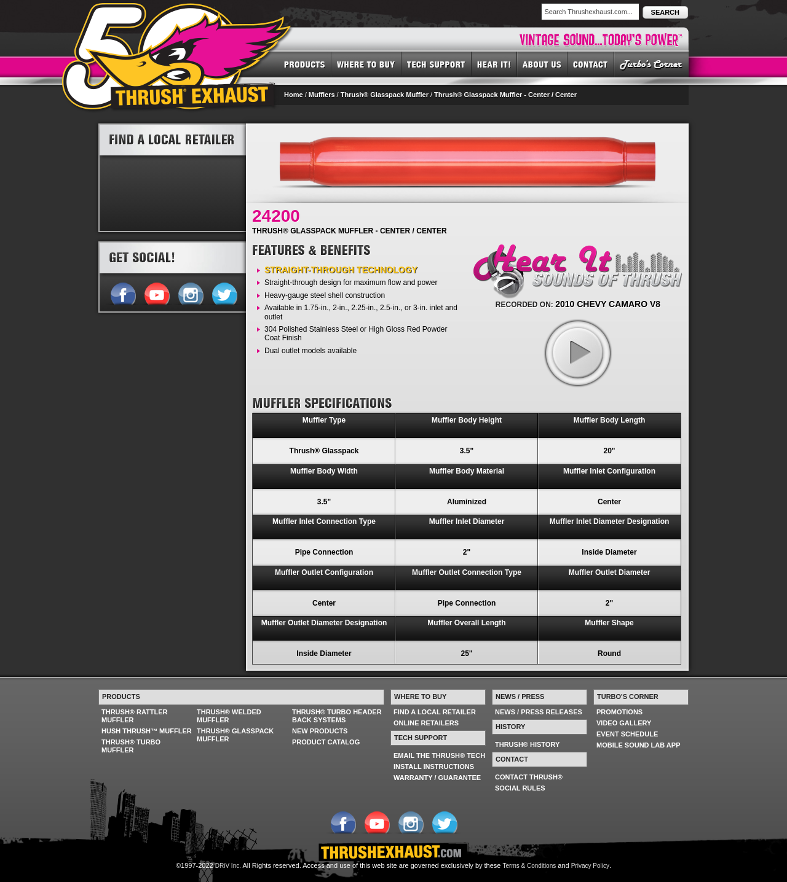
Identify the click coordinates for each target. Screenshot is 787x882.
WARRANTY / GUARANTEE (437, 777)
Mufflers (322, 94)
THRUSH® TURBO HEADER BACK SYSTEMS (337, 716)
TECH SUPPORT (436, 63)
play (577, 352)
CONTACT (591, 63)
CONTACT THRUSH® (529, 777)
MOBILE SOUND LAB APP (638, 745)
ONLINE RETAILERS (426, 723)
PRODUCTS (304, 63)
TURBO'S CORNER (651, 63)
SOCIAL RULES (520, 788)
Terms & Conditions (529, 865)
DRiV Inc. (228, 865)
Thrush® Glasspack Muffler (385, 94)
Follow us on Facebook (123, 292)
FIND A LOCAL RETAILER (435, 712)
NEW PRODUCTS (319, 731)
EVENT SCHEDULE (627, 734)
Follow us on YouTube (156, 292)
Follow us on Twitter (224, 292)
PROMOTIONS (619, 712)
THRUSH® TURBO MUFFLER (130, 746)
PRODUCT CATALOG (326, 742)
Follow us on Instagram (190, 292)
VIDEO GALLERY (623, 723)
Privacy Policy (590, 865)
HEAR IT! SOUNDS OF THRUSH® (494, 63)
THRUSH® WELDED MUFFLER (229, 716)
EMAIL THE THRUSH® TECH (439, 755)
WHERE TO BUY (366, 63)
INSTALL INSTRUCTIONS (434, 766)
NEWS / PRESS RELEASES (538, 712)
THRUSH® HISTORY (527, 744)
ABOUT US (542, 63)
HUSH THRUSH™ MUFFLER (146, 731)
